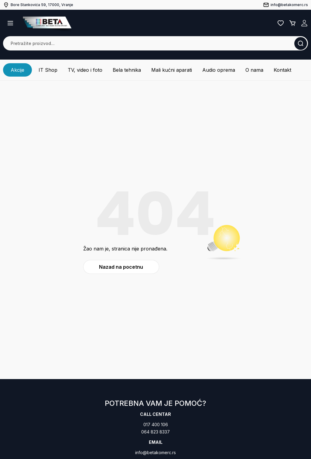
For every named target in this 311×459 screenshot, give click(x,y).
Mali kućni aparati (171, 70)
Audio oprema (218, 70)
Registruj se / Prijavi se (304, 23)
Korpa (292, 23)
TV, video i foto (85, 70)
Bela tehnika (127, 70)
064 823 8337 (155, 431)
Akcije (17, 70)
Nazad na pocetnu (121, 267)
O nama (254, 70)
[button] (10, 23)
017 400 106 (155, 424)
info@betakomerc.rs (155, 452)
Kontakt (282, 70)
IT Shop (48, 70)
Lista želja (280, 23)
